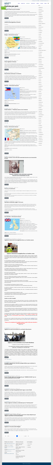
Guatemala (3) (41, 66)
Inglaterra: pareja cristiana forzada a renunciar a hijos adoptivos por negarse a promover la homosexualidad (20, 415)
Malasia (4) (40, 98)
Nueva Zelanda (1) (41, 114)
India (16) (40, 75)
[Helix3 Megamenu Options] (48, 3)
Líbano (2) (40, 93)
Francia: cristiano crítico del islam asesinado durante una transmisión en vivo (20, 158)
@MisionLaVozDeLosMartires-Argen (9, 453)
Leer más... (6, 18)
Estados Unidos (7, 8)
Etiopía (6, 33)
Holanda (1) (40, 71)
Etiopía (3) (40, 59)
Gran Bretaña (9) (41, 64)
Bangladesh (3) (41, 18)
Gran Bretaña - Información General (12, 216)
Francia (6, 125)
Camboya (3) (40, 30)
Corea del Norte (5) (41, 43)
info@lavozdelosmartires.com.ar (45, 0)
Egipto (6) (40, 48)
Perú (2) (40, 118)
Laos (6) (40, 91)
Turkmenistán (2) (41, 134)
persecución (9, 359)
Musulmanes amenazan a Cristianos (12, 73)
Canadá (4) (40, 32)
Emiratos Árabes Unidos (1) (42, 50)
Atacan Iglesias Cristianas (10, 61)
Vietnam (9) (40, 143)
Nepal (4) (40, 107)
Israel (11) (40, 84)
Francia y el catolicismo (9, 188)
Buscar (42, 3)
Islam (7, 359)
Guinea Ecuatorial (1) (41, 68)
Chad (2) (40, 34)
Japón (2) (40, 82)
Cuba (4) (40, 46)
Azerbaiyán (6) (41, 16)
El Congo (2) (40, 52)
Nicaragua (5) (40, 109)
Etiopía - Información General (11, 34)
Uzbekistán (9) (41, 139)
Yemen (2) (40, 145)
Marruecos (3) (41, 102)
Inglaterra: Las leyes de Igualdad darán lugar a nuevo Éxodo (18, 390)
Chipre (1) (40, 39)
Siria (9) (40, 123)
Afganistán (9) (41, 7)
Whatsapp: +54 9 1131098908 (36, 0)
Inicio (19, 3)
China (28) (40, 37)
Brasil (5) (40, 25)
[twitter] (5, 0)
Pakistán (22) (40, 116)
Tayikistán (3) (40, 132)
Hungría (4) (40, 73)
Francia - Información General (11, 126)
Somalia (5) (40, 125)
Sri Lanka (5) (40, 127)
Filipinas (6, 84)
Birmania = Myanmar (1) (42, 23)
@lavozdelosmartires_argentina (11, 449)
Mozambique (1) (41, 105)
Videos (45, 3)
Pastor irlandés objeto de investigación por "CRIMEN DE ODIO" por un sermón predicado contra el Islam (20, 377)
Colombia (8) (40, 41)
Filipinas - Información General (11, 85)
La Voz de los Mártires (7, 3)
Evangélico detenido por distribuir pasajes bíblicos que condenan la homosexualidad (19, 363)
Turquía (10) (40, 136)
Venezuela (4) (40, 141)
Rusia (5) (40, 120)
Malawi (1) (40, 100)
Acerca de (23, 3)
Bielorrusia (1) (41, 21)
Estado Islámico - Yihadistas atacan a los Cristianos (16, 109)
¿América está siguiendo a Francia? (12, 22)
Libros (37, 3)
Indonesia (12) (41, 77)
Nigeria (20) (40, 111)
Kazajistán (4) (40, 86)
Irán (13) (40, 80)
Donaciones (29, 447)
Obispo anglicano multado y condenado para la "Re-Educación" (18, 402)
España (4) (40, 55)
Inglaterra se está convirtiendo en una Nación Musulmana (17, 329)
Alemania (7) (40, 9)
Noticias (27, 3)
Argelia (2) (40, 12)
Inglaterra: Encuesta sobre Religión (12, 426)
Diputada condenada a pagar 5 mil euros (13, 202)
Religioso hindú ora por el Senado (12, 9)
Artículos (33, 3)
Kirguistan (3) (40, 89)
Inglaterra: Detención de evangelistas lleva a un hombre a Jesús (19, 240)
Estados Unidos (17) (41, 57)
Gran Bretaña (7, 215)
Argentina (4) (40, 14)
